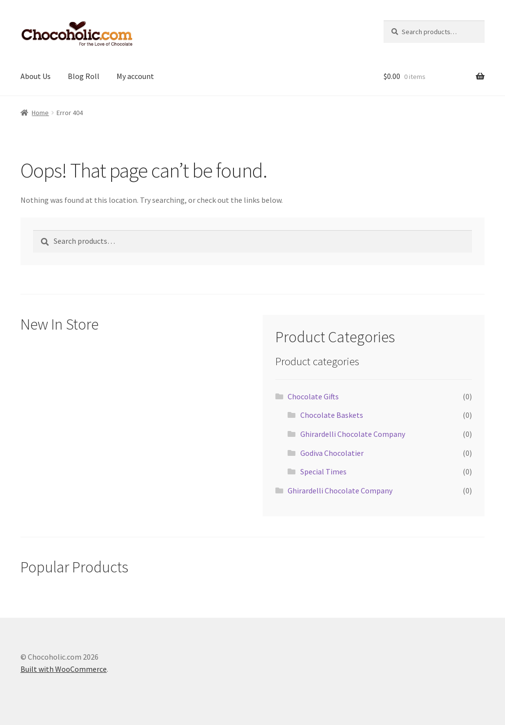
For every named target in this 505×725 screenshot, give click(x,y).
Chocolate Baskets (331, 415)
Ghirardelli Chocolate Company (352, 434)
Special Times (323, 471)
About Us (35, 76)
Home (40, 112)
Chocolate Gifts (313, 396)
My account (135, 76)
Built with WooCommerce (63, 669)
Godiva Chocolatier (332, 453)
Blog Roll (83, 76)
